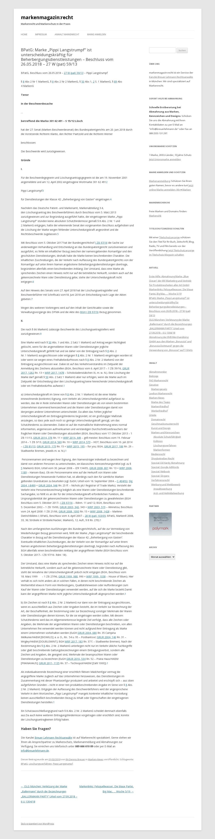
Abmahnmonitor (158, 371)
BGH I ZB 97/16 (89, 312)
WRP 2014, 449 (72, 437)
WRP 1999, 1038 (96, 576)
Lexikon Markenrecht (160, 393)
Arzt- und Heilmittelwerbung (168, 493)
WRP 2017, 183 (74, 641)
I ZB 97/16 (101, 242)
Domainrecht (158, 419)
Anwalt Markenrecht (67, 34)
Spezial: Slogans (160, 475)
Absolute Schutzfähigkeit (167, 436)
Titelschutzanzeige (169, 237)
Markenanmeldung (159, 181)
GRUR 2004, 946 (48, 485)
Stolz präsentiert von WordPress (37, 823)
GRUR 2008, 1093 (69, 511)
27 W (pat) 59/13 (73, 73)
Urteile (152, 415)
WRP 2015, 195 (76, 446)
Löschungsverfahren (40, 763)
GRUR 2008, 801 (98, 468)
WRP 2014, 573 (81, 442)
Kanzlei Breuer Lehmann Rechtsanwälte (171, 77)
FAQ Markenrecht (158, 380)
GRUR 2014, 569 (52, 442)
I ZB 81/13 (29, 446)
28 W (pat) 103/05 (95, 515)
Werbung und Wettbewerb (165, 484)
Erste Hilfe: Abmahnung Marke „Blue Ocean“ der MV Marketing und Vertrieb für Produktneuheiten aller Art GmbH (170, 281)
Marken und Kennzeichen (165, 432)
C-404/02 (122, 481)
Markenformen (161, 449)
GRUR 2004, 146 (106, 637)
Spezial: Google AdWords (165, 467)
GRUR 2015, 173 (46, 446)
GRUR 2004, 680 (87, 633)
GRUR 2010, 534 (76, 659)
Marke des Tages (160, 402)
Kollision (158, 441)
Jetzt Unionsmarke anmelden (165, 159)
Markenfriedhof (160, 406)
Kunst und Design (161, 428)
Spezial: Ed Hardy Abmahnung (167, 462)
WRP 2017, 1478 (54, 372)
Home (24, 34)
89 (115, 81)
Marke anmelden (96, 34)
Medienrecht (158, 454)
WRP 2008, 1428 (99, 511)
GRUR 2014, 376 (42, 437)
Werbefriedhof (159, 410)
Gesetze (153, 384)
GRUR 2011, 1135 (49, 663)
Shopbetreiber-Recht (162, 458)
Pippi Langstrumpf (63, 763)
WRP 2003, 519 (96, 507)
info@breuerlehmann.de (35, 750)
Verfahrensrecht (160, 480)
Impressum (41, 34)
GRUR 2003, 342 (69, 507)
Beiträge (153, 376)
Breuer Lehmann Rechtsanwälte (53, 737)
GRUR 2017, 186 (113, 446)
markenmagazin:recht (47, 17)
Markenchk (155, 215)
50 (82, 81)
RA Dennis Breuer (75, 759)
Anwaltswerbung (162, 488)
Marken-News (95, 759)
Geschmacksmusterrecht (165, 423)
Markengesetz (159, 389)
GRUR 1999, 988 (68, 576)
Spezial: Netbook (160, 471)
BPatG (24, 763)
